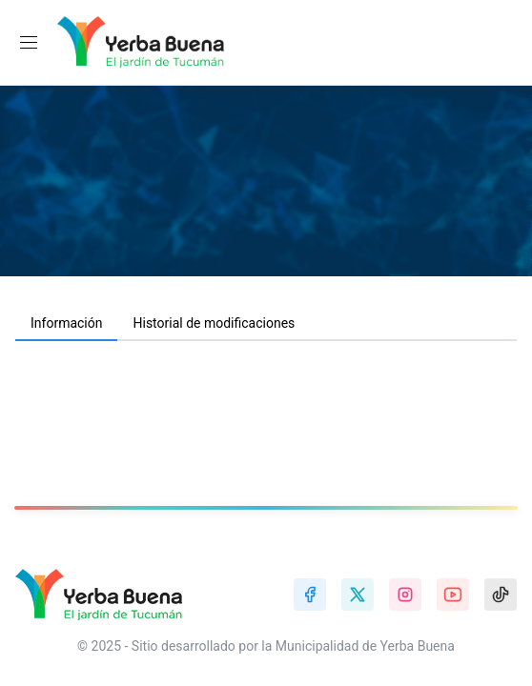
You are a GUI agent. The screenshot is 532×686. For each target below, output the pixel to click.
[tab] (66, 324)
